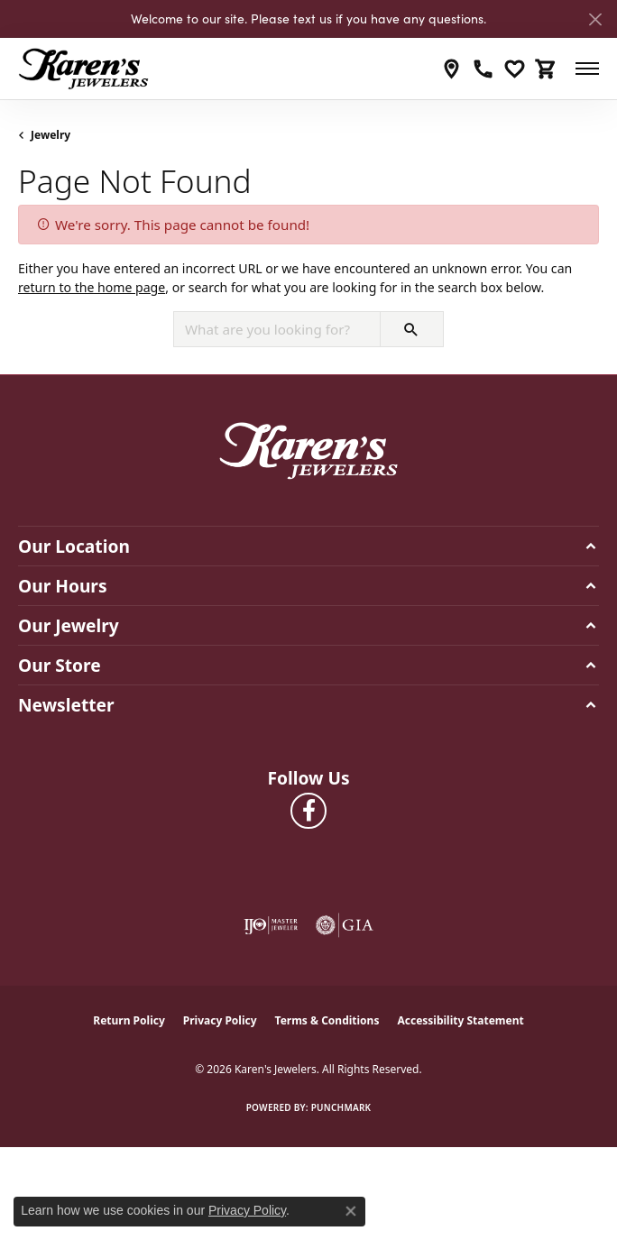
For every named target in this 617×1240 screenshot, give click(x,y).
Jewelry (50, 134)
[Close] (595, 19)
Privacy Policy (220, 1020)
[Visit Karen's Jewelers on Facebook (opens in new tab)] (308, 811)
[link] (451, 69)
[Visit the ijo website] (271, 925)
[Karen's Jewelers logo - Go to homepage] (83, 68)
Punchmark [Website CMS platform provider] (341, 1107)
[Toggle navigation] (587, 68)
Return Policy (129, 1020)
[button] (514, 69)
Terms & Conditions (327, 1020)
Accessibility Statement (460, 1020)
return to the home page (91, 287)
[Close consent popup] (350, 1211)
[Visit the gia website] (344, 925)
